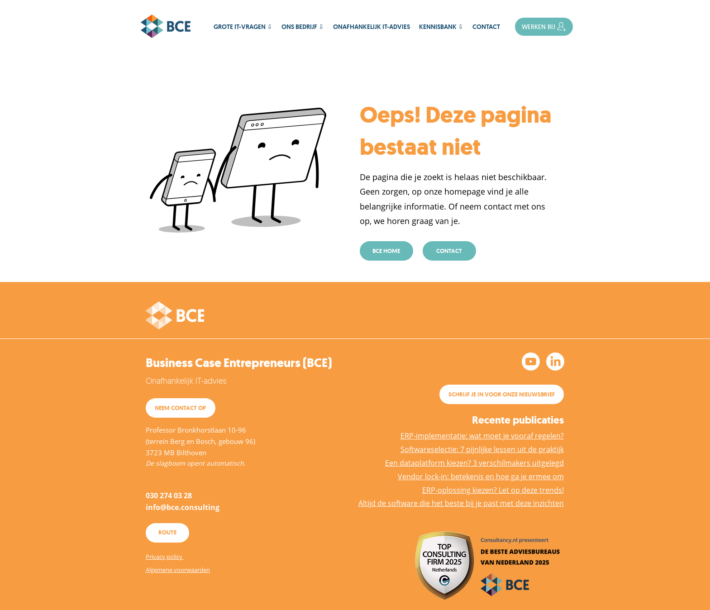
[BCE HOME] (386, 251)
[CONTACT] (449, 251)
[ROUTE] (167, 533)
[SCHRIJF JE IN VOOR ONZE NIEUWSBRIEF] (501, 394)
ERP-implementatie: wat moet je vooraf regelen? (482, 436)
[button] (441, 26)
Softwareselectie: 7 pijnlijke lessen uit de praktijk (482, 449)
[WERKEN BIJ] (544, 27)
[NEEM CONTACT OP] (180, 408)
